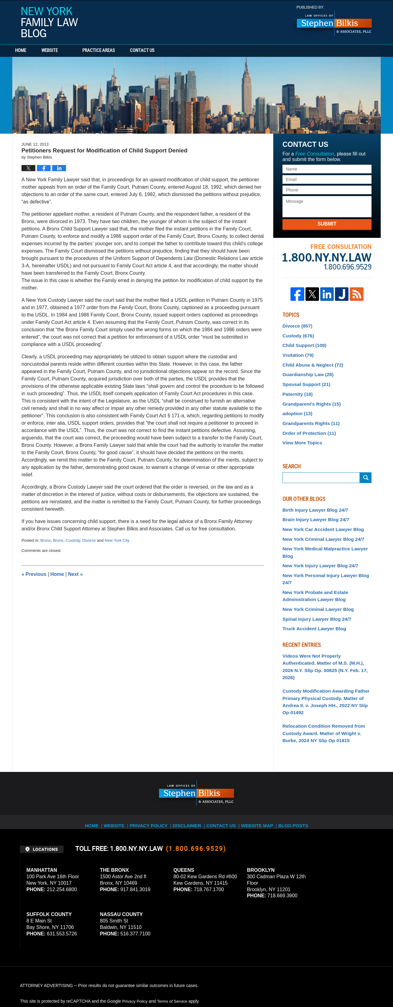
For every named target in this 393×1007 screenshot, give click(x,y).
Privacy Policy (151, 775)
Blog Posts (300, 775)
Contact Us (170, 50)
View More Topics (300, 433)
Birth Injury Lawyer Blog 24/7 (312, 500)
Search (366, 468)
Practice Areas (117, 50)
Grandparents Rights (308, 415)
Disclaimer (189, 775)
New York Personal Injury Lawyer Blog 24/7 (326, 554)
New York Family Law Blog (49, 22)
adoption (295, 406)
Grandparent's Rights (308, 397)
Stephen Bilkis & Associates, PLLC (89, 985)
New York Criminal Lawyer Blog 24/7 (319, 527)
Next (75, 574)
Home (30, 50)
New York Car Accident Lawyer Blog (319, 518)
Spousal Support (304, 379)
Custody (73, 540)
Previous (33, 574)
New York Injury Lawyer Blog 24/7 (316, 545)
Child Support (302, 343)
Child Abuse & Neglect (309, 361)
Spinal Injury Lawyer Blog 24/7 (313, 587)
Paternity (296, 388)
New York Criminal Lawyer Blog (314, 578)
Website (68, 50)
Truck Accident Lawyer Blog (311, 596)
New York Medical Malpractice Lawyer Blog (326, 536)
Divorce (89, 540)
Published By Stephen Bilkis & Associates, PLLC (334, 21)
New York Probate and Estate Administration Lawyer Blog (312, 566)
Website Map (262, 775)
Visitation (296, 352)
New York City (117, 540)
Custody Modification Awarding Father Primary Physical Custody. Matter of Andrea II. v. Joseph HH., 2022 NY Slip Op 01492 (324, 659)
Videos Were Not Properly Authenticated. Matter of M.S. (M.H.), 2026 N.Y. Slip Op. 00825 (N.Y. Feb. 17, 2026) (324, 630)
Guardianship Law (305, 370)
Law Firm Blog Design (343, 985)
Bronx (45, 540)
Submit (326, 223)
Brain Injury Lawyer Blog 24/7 (312, 509)
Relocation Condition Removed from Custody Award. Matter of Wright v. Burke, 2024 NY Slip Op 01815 (325, 688)
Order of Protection (306, 424)
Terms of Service (174, 955)
